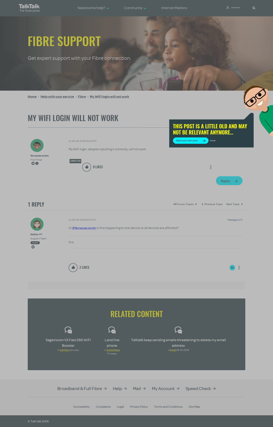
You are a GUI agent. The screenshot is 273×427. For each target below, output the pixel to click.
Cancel (237, 148)
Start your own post (211, 148)
